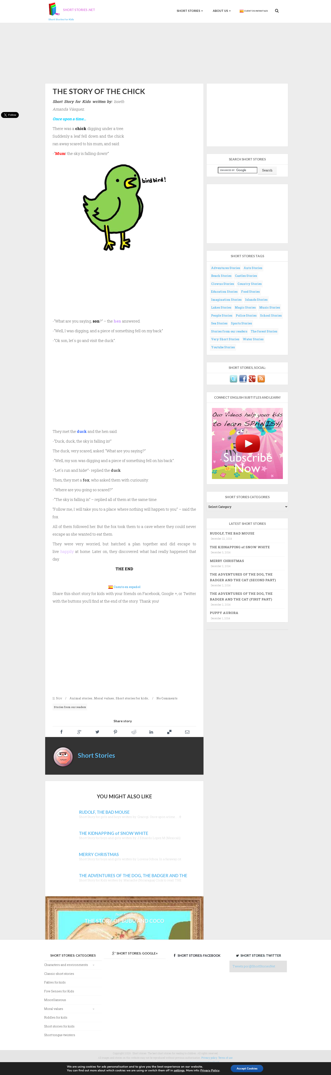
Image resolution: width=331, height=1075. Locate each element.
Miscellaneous (55, 1000)
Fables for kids (55, 982)
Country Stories (249, 284)
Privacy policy (209, 1057)
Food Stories (250, 292)
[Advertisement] (165, 52)
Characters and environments (66, 965)
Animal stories (80, 698)
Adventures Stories (225, 268)
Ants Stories (253, 268)
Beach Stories (221, 276)
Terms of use (225, 1057)
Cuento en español (127, 587)
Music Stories (269, 307)
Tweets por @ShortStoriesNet (254, 966)
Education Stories (224, 292)
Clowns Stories (222, 284)
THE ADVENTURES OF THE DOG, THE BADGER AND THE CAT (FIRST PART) (241, 596)
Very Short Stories (225, 339)
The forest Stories (264, 331)
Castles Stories (246, 276)
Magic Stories (245, 307)
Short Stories (189, 10)
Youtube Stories (223, 347)
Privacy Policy (209, 1070)
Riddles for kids (55, 1017)
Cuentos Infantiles (253, 11)
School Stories (271, 315)
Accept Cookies (247, 1068)
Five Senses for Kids (59, 991)
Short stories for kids (132, 698)
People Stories (221, 315)
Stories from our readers (70, 707)
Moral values (104, 698)
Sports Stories (241, 323)
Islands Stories (256, 300)
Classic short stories (59, 974)
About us (221, 10)
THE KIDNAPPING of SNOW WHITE (240, 547)
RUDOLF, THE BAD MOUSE (232, 533)
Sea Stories (219, 323)
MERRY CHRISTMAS (227, 561)
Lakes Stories (221, 307)
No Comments (166, 698)
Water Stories (253, 339)
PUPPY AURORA (224, 613)
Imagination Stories (226, 300)
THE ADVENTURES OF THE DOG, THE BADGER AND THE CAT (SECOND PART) (243, 577)
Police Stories (246, 315)
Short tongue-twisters (59, 1035)
